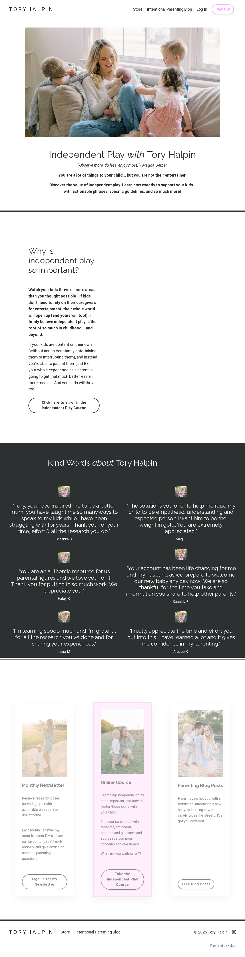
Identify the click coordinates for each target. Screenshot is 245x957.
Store (138, 9)
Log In (202, 9)
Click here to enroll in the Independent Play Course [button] (64, 405)
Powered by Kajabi (223, 945)
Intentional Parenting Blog (169, 9)
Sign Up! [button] (223, 9)
